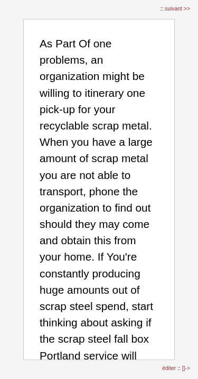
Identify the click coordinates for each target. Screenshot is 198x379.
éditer (169, 368)
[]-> (186, 368)
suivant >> (177, 9)
